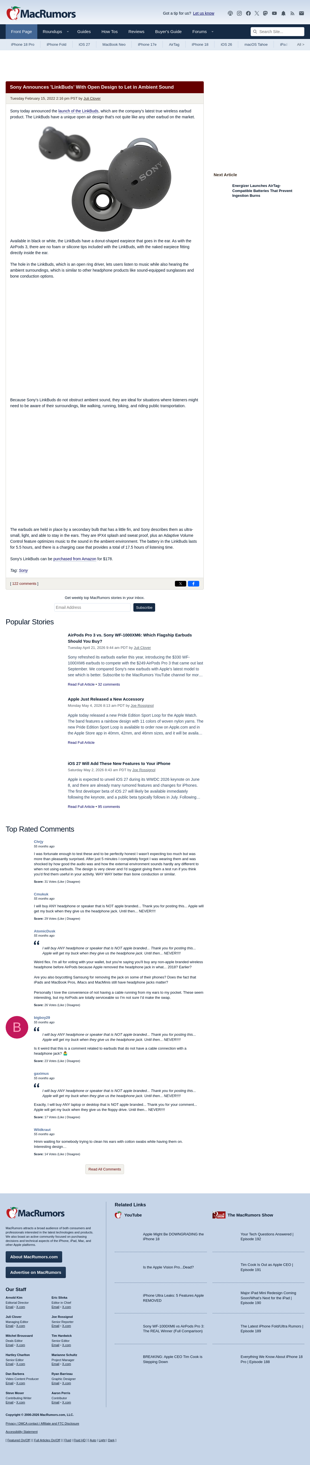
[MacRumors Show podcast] (230, 13)
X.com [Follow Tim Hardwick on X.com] (66, 1343)
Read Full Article (81, 684)
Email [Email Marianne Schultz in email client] (56, 1362)
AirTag (174, 44)
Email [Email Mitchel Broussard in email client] (10, 1343)
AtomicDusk (44, 931)
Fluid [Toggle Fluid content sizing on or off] (67, 1440)
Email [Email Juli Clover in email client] (10, 1324)
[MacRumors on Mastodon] (265, 13)
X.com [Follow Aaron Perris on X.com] (66, 1400)
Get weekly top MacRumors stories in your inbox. (105, 598)
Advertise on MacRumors (35, 1270)
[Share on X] (180, 584)
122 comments (24, 583)
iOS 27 (84, 44)
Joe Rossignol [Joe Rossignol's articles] (62, 1314)
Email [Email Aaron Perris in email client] (56, 1400)
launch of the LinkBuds (78, 111)
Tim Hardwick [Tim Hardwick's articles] (62, 1333)
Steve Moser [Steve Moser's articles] (15, 1390)
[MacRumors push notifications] (283, 13)
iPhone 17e (147, 44)
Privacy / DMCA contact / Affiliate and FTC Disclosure (42, 1423)
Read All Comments (104, 1169)
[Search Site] (277, 31)
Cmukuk (41, 894)
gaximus (41, 1073)
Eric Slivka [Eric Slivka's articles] (60, 1295)
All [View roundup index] (300, 44)
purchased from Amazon (74, 559)
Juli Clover (92, 98)
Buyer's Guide (168, 31)
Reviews (136, 31)
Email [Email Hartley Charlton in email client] (10, 1362)
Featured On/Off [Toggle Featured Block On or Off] (18, 1440)
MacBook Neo (114, 44)
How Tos (109, 31)
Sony (23, 570)
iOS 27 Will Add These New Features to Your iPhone (127, 763)
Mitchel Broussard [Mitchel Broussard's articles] (19, 1333)
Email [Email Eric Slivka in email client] (56, 1304)
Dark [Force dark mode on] (111, 1440)
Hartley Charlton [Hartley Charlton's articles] (18, 1352)
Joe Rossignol (142, 705)
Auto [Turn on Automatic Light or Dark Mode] (93, 1440)
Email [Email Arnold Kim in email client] (10, 1304)
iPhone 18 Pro (22, 44)
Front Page (21, 31)
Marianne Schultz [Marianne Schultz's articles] (64, 1352)
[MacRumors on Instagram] (239, 13)
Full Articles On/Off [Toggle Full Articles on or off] (47, 1440)
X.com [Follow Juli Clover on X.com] (20, 1324)
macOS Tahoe (256, 44)
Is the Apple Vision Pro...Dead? (168, 1265)
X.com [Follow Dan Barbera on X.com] (20, 1381)
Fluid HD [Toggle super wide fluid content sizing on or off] (79, 1440)
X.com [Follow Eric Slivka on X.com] (66, 1304)
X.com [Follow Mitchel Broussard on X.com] (20, 1343)
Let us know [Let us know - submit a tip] (203, 13)
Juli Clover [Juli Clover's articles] (13, 1314)
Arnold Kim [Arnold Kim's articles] (14, 1295)
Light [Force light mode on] (102, 1440)
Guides (84, 31)
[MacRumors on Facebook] (248, 13)
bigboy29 (42, 1017)
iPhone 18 (200, 44)
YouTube (133, 1212)
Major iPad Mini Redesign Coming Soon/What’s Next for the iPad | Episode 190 (268, 1296)
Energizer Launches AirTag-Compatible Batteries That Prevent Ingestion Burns (262, 191)
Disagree (73, 881)
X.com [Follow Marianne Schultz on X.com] (66, 1362)
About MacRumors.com (34, 1254)
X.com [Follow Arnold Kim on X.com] (20, 1304)
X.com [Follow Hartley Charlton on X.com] (20, 1362)
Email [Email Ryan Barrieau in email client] (56, 1381)
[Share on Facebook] (193, 584)
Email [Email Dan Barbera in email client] (10, 1381)
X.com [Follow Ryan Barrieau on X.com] (66, 1381)
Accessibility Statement (22, 1432)
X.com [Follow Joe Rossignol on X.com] (66, 1324)
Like (61, 881)
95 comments (109, 807)
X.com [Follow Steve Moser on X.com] (20, 1400)
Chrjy (38, 842)
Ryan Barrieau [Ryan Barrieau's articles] (62, 1372)
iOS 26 (226, 44)
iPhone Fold (56, 44)
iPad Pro (287, 44)
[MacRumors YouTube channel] (274, 13)
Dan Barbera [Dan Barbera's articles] (15, 1372)
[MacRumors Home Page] (41, 13)
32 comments (109, 684)
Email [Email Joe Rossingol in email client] (56, 1324)
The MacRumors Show (250, 1212)
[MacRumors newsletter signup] (301, 13)
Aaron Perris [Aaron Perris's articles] (61, 1390)
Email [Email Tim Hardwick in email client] (56, 1343)
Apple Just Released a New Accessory (111, 699)
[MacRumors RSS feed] (292, 13)
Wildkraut (42, 1130)
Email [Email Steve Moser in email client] (10, 1400)
